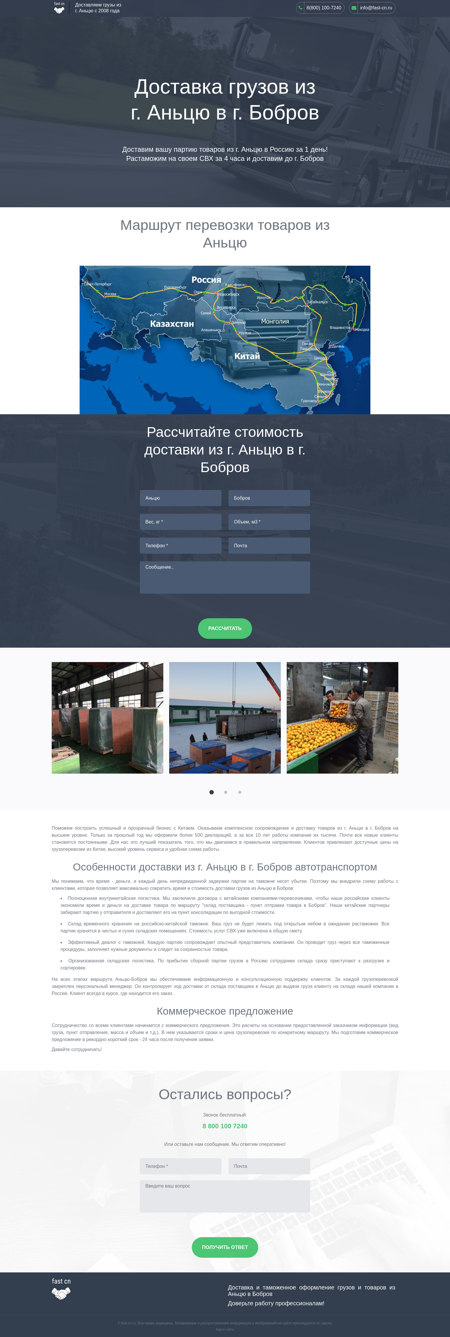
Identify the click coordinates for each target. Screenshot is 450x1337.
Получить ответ (225, 1247)
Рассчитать (224, 628)
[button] (210, 791)
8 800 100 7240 (225, 1126)
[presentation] (54, 712)
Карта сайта (225, 1329)
